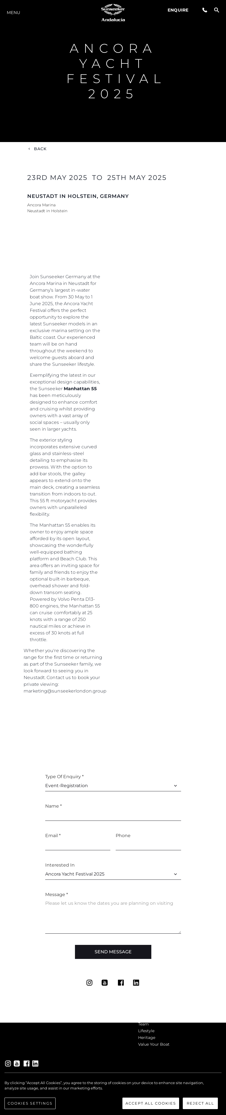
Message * (56, 894)
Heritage (146, 1037)
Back (40, 149)
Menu (13, 12)
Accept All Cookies (150, 1107)
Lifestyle (146, 1030)
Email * (53, 835)
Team (143, 1024)
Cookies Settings (30, 1107)
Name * (53, 806)
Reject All (200, 1107)
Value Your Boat (154, 1044)
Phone (123, 835)
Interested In (60, 865)
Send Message (113, 951)
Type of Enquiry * (64, 776)
